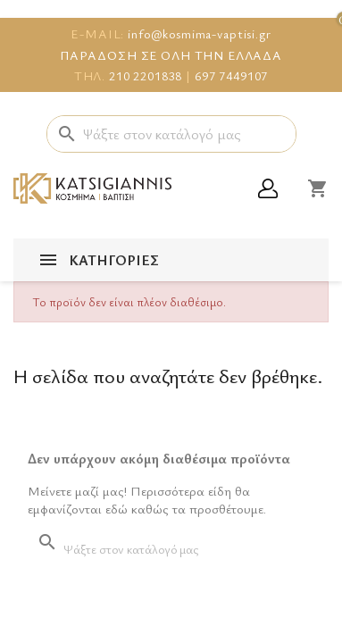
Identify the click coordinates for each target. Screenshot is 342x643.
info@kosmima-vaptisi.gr (199, 33)
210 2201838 (145, 75)
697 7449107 (231, 75)
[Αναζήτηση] (171, 134)
